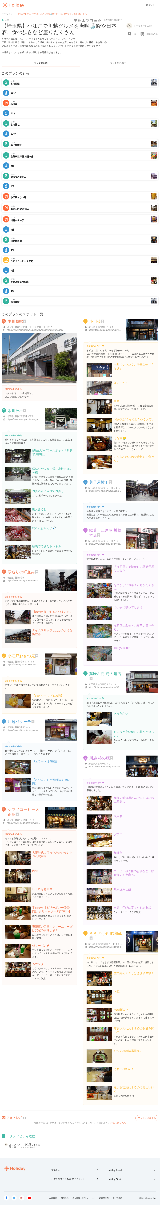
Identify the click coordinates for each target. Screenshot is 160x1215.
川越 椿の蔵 (99, 758)
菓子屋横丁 (98, 482)
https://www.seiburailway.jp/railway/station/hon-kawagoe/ (35, 330)
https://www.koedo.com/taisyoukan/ (24, 823)
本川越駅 (15, 321)
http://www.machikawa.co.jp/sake (104, 947)
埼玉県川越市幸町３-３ (18, 727)
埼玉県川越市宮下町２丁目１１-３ (24, 416)
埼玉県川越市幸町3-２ (99, 763)
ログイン (150, 5)
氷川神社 (15, 411)
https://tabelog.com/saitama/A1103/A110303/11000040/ (116, 330)
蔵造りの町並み (21, 572)
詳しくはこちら (118, 1122)
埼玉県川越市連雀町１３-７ (21, 820)
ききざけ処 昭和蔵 (105, 933)
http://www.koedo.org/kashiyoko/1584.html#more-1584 (115, 544)
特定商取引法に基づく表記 (110, 1198)
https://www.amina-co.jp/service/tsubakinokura (111, 766)
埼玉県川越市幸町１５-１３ (102, 684)
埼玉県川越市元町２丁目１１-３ (104, 488)
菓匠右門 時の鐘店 (105, 674)
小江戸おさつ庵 (21, 656)
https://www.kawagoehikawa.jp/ (22, 419)
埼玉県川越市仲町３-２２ (101, 327)
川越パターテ (19, 721)
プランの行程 (41, 63)
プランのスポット (119, 63)
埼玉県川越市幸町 (16, 577)
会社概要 (53, 1198)
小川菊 (95, 321)
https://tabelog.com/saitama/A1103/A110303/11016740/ (116, 687)
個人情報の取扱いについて (83, 1198)
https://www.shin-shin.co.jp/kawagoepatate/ (28, 730)
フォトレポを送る (147, 1118)
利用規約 (64, 1198)
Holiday (13, 5)
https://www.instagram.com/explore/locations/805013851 (35, 580)
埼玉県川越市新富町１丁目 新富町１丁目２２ (29, 327)
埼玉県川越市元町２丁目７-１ (103, 541)
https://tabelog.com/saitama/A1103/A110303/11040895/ (34, 664)
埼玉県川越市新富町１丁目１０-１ (105, 944)
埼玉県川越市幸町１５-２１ (21, 661)
